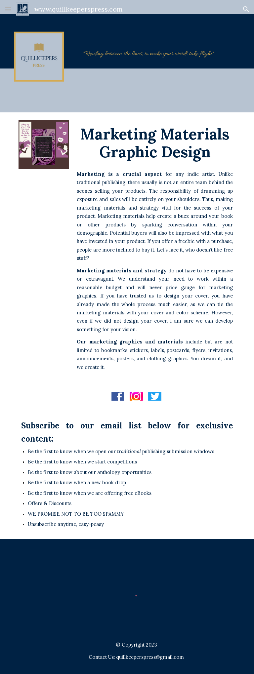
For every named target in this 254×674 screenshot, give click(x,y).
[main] (154, 143)
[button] (8, 9)
